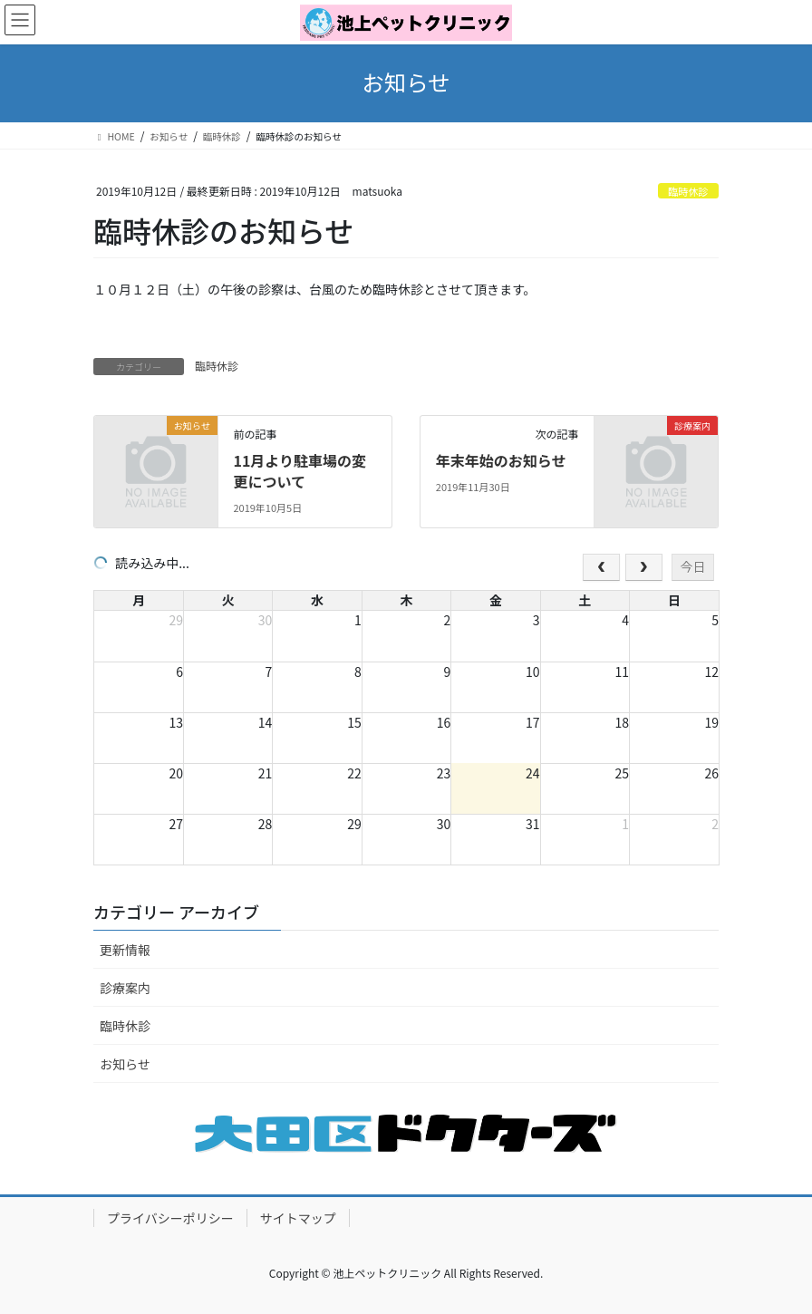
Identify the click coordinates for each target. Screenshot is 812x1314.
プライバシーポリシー (170, 1218)
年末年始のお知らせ (501, 460)
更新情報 (125, 950)
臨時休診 (688, 191)
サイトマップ (298, 1218)
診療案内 (125, 988)
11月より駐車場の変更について (299, 470)
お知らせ (125, 1064)
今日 (692, 566)
